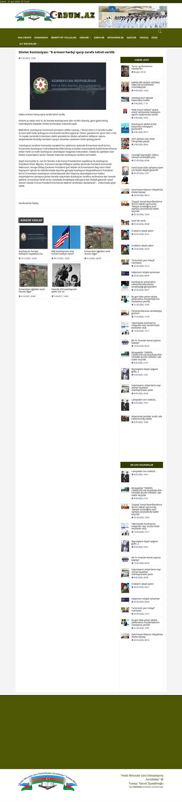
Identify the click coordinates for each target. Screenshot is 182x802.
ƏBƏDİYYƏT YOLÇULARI (63, 37)
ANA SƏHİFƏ (24, 37)
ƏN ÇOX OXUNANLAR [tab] (141, 464)
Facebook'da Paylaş (28, 203)
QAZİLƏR (131, 37)
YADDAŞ (144, 37)
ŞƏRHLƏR (99, 37)
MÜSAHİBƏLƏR (115, 37)
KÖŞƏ (154, 37)
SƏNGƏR (85, 37)
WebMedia (137, 787)
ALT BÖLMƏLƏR (28, 43)
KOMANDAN (41, 37)
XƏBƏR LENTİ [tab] (142, 59)
